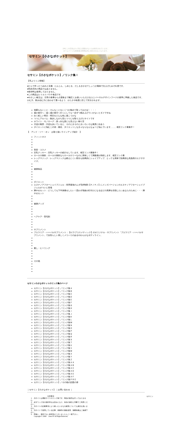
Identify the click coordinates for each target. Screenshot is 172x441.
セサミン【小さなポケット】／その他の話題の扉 (56, 382)
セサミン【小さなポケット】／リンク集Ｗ (53, 351)
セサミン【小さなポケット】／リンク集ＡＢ (54, 365)
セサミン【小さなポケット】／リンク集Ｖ (53, 348)
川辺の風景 (39, 124)
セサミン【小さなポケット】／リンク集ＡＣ (54, 368)
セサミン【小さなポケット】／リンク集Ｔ (53, 342)
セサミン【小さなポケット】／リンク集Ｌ (53, 319)
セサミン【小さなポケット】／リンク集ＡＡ (54, 362)
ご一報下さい (73, 414)
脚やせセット (40, 190)
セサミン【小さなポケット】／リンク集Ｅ (53, 299)
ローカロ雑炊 (40, 155)
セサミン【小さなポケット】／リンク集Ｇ (53, 305)
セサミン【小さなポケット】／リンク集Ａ (53, 288)
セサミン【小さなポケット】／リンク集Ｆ (53, 302)
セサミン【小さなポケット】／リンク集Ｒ (53, 337)
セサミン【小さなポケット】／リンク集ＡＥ (54, 374)
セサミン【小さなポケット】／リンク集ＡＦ (54, 376)
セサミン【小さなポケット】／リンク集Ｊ (53, 314)
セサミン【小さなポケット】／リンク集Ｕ (53, 345)
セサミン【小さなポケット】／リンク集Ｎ (53, 325)
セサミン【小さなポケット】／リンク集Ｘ (53, 354)
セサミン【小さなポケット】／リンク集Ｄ (53, 297)
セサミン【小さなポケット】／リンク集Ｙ (53, 356)
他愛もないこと (41, 110)
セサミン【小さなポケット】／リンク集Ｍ (53, 322)
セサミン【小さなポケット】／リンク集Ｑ (53, 334)
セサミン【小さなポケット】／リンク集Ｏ (53, 328)
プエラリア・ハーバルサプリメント (50, 232)
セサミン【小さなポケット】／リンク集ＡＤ (54, 371)
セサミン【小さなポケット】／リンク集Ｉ (53, 311)
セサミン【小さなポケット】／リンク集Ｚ (53, 359)
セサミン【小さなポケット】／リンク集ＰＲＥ (55, 379)
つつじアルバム (41, 118)
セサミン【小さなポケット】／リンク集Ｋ (53, 317)
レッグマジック (41, 158)
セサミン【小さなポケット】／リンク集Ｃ (53, 294)
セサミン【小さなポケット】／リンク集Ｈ (53, 308)
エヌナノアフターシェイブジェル (49, 185)
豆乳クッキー (40, 152)
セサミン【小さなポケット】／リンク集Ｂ (53, 291)
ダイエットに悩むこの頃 (45, 127)
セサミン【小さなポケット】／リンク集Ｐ (53, 331)
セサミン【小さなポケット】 (42, 390)
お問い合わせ (64, 390)
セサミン (149, 396)
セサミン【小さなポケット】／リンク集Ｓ (53, 339)
